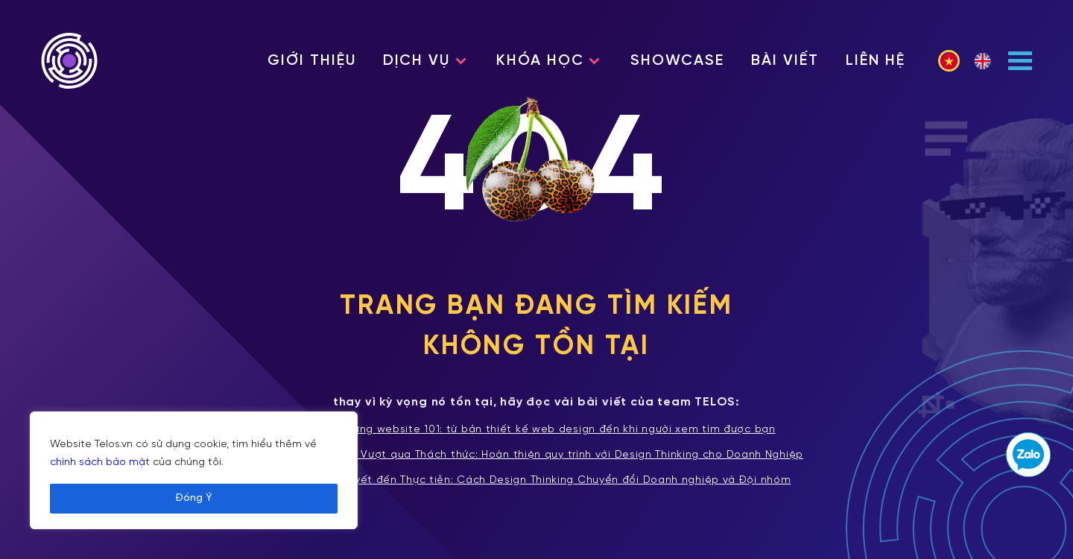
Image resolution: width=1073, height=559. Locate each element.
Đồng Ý (193, 498)
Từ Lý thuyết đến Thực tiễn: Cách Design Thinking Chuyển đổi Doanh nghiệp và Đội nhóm (536, 480)
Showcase (677, 61)
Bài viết (785, 61)
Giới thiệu (312, 61)
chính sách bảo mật (100, 462)
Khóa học (540, 61)
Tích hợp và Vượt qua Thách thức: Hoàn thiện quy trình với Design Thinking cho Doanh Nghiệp (536, 455)
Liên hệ (875, 61)
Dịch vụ (416, 61)
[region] (194, 470)
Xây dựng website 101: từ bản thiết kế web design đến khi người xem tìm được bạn (536, 430)
